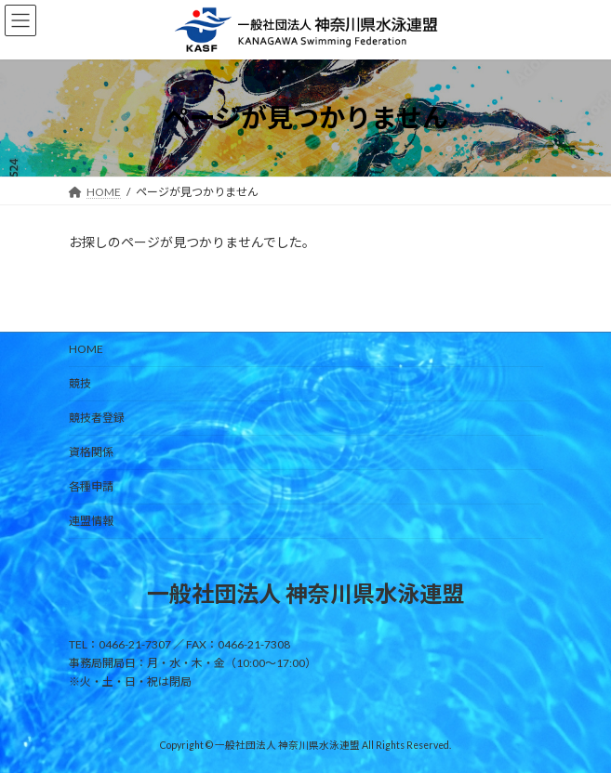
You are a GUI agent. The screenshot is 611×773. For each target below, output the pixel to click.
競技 (80, 383)
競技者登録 (97, 418)
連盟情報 (91, 521)
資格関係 (91, 452)
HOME (86, 349)
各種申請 (91, 486)
